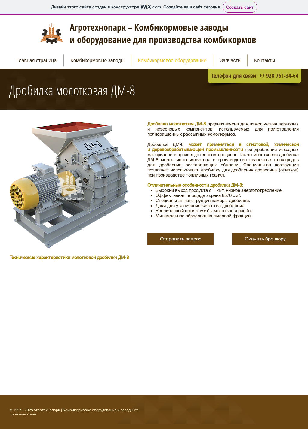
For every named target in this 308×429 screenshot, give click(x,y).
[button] (265, 239)
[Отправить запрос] (180, 239)
